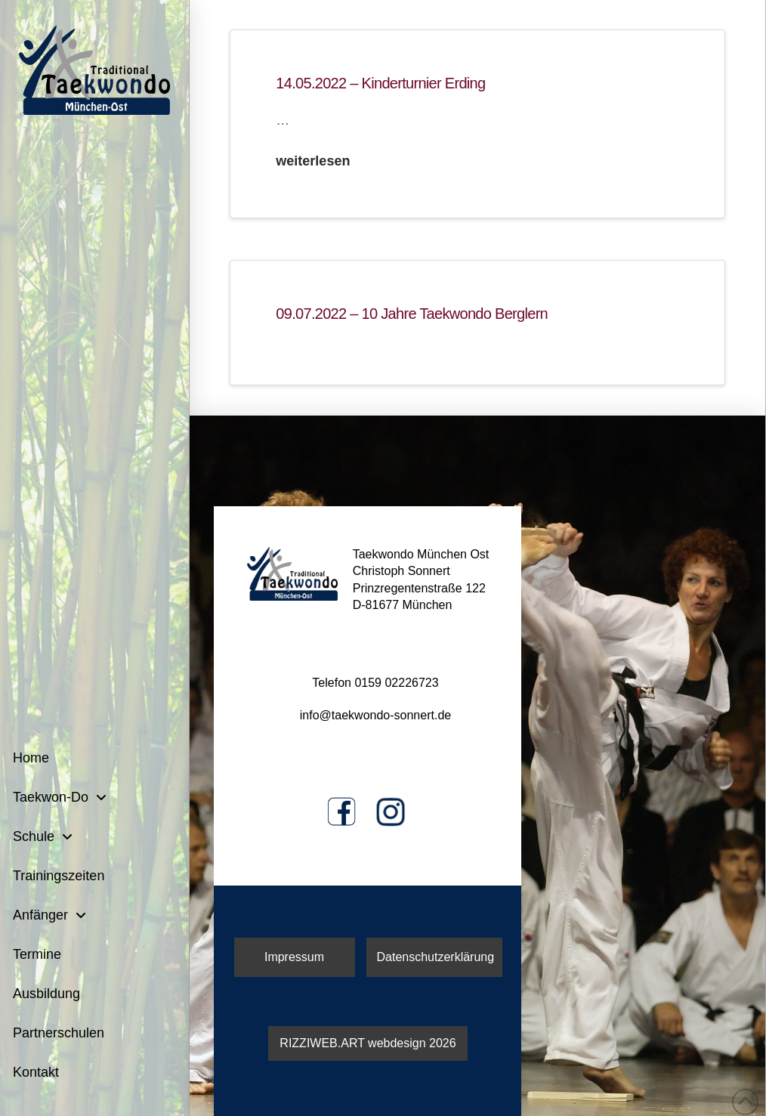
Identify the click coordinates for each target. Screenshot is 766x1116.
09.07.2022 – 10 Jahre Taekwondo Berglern (412, 313)
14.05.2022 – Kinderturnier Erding (380, 83)
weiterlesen (313, 160)
